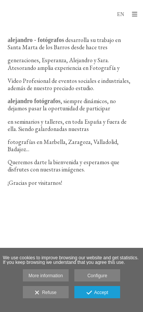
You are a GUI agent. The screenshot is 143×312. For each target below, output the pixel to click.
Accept (97, 293)
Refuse (45, 293)
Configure (97, 275)
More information (46, 275)
